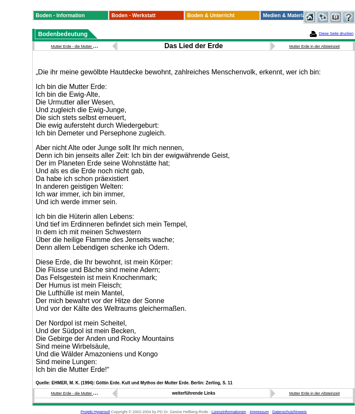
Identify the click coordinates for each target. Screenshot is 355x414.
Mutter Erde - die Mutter (72, 46)
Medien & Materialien (288, 15)
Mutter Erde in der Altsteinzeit (314, 46)
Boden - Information (60, 15)
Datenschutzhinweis (289, 412)
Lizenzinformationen (229, 412)
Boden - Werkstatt (133, 15)
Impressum (259, 412)
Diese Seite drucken (336, 33)
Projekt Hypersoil (95, 412)
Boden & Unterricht (211, 15)
